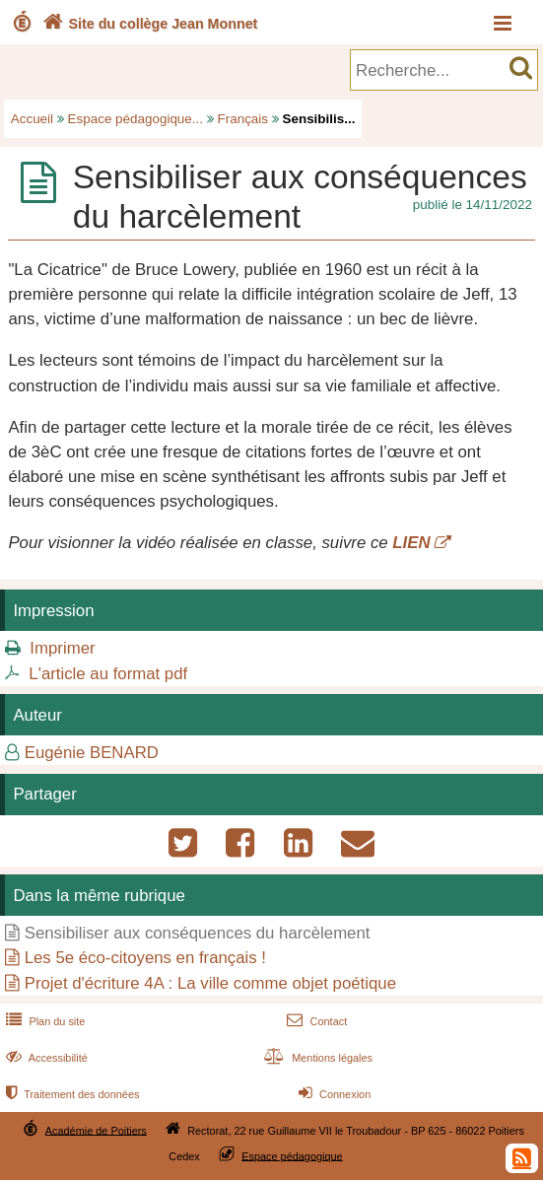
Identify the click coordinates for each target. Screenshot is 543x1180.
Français (243, 118)
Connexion (333, 1094)
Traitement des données (70, 1094)
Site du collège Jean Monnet (148, 24)
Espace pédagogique (292, 1155)
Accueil (32, 118)
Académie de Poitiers (96, 1130)
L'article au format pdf (108, 673)
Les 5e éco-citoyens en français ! (145, 957)
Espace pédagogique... (135, 118)
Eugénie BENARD (92, 752)
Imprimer (62, 648)
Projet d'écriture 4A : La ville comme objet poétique (210, 983)
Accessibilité (45, 1058)
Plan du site (43, 1021)
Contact (315, 1021)
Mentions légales (316, 1058)
